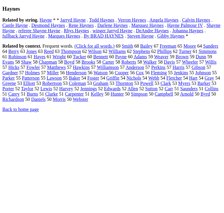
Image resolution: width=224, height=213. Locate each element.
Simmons (207, 51)
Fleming (159, 72)
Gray (209, 77)
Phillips (164, 51)
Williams (117, 51)
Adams (140, 56)
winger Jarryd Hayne (112, 30)
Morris (59, 99)
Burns (32, 93)
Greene (9, 83)
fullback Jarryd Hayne (23, 35)
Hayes (39, 56)
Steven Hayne (140, 35)
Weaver (161, 56)
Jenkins (181, 72)
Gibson (198, 67)
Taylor (27, 88)
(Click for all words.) (94, 46)
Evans (8, 61)
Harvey (66, 88)
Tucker (79, 56)
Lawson (54, 77)
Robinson (17, 56)
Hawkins (81, 67)
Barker (203, 83)
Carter (108, 61)
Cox (140, 72)
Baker (74, 77)
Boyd (69, 61)
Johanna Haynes (187, 30)
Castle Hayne (15, 25)
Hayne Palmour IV (185, 25)
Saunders (189, 88)
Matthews (56, 67)
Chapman (48, 61)
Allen (133, 88)
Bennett (100, 56)
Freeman (168, 46)
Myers (184, 83)
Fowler (33, 67)
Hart (193, 77)
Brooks (88, 61)
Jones (31, 51)
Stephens (141, 51)
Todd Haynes (102, 19)
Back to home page (20, 109)
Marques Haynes (64, 35)
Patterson (31, 77)
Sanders (210, 46)
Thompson (71, 51)
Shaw (26, 61)
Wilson (95, 51)
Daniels (38, 99)
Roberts (128, 61)
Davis (169, 61)
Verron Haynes (132, 19)
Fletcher (174, 77)
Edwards (112, 88)
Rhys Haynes (76, 30)
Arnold (186, 93)
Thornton (124, 83)
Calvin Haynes (196, 19)
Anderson (135, 67)
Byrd (205, 93)
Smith (127, 46)
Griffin (112, 77)
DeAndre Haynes (152, 30)
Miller (53, 72)
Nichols (133, 77)
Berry (13, 51)
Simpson (139, 93)
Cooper (122, 72)
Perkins (158, 67)
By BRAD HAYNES (104, 35)
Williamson (108, 67)
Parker (8, 77)
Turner (185, 51)
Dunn (201, 56)
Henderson (76, 72)
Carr (169, 88)
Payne (121, 56)
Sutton (151, 88)
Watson (100, 72)
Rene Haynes (81, 25)
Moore (189, 46)
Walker (150, 61)
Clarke (51, 93)
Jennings (88, 88)
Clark (166, 83)
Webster (80, 99)
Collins (211, 88)
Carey (14, 93)
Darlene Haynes (112, 25)
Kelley (97, 93)
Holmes (32, 72)
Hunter (117, 93)
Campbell (164, 93)
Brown (182, 56)
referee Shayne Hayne (39, 30)
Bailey (146, 46)
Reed (49, 51)
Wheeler (190, 61)
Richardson (13, 99)
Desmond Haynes (48, 25)
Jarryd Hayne (73, 19)
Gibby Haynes (171, 35)
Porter (8, 88)
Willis (210, 61)
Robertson (52, 83)
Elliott (29, 83)
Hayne (45, 19)
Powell (146, 83)
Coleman (77, 83)
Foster (93, 77)
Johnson (203, 72)
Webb (153, 77)
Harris (179, 67)
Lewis (46, 88)
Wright (59, 56)
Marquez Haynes (147, 25)
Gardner (10, 72)
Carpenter (74, 93)
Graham (101, 83)
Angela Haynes (164, 19)
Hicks (13, 67)
